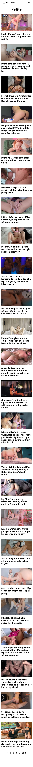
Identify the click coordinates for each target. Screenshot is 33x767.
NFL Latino (11, 3)
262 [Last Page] (24, 753)
